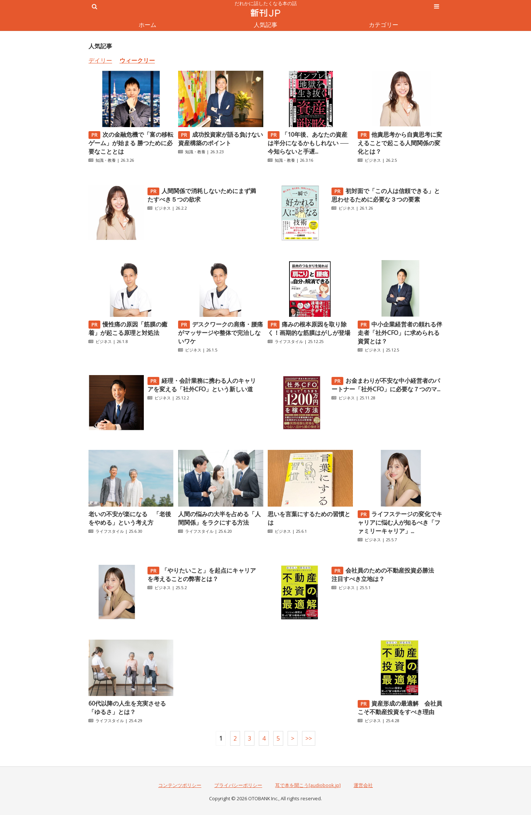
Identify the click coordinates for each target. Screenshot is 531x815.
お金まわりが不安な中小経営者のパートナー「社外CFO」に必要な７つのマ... (386, 385)
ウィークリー (137, 60)
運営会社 (363, 785)
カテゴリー (383, 25)
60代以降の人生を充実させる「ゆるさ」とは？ (127, 707)
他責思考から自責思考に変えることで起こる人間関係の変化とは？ (400, 142)
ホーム (147, 25)
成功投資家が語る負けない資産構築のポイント (220, 138)
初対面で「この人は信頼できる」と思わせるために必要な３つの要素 (386, 195)
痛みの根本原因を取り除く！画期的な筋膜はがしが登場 (309, 328)
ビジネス (373, 160)
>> (308, 738)
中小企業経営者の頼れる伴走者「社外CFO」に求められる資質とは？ (400, 332)
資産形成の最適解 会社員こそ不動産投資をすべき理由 (400, 707)
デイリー (100, 60)
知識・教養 (106, 160)
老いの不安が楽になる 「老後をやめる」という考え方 (129, 518)
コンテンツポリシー (179, 785)
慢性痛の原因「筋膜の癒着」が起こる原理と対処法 (127, 328)
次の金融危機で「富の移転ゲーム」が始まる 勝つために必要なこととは (130, 142)
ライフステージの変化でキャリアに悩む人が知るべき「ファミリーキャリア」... (400, 522)
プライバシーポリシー (238, 785)
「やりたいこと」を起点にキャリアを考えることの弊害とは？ (202, 574)
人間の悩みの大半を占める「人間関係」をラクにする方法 (219, 518)
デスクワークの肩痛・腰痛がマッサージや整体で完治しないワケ (220, 332)
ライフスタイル (289, 341)
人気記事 (265, 25)
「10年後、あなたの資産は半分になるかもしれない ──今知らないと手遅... (308, 142)
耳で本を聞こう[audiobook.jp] (308, 785)
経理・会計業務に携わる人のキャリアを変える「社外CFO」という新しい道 (202, 385)
